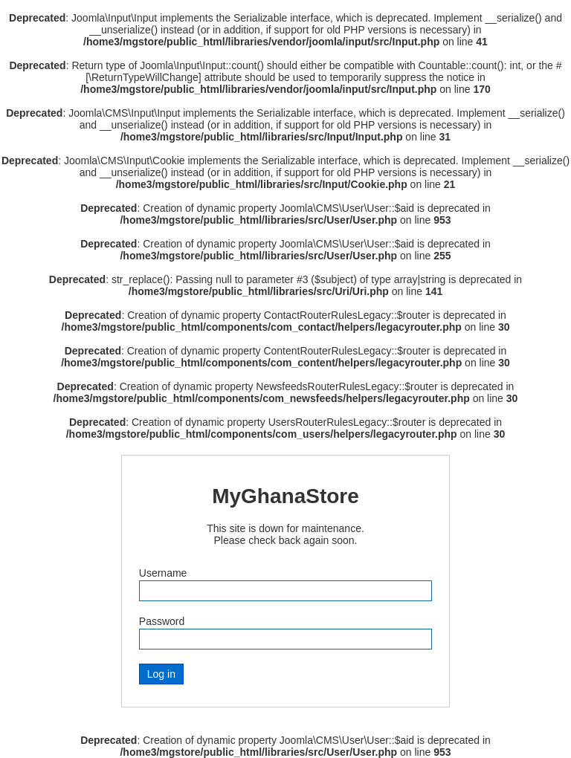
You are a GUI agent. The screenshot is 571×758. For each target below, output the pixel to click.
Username (163, 573)
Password (161, 621)
